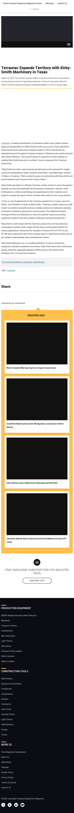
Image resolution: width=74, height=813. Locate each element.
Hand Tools (6, 709)
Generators (6, 704)
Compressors (7, 630)
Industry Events (8, 714)
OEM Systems (7, 724)
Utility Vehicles (7, 656)
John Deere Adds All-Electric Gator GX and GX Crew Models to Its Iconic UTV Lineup (36, 540)
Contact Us (62, 3)
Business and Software (11, 683)
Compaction (6, 688)
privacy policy (62, 85)
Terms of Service (8, 782)
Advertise (50, 3)
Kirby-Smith (47, 146)
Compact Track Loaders (11, 651)
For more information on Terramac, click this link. (23, 262)
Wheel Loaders (7, 661)
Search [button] (30, 9)
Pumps (4, 729)
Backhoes (5, 620)
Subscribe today (37, 580)
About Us (5, 757)
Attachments (6, 678)
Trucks (4, 734)
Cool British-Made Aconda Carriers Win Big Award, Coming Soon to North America (35, 425)
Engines (4, 699)
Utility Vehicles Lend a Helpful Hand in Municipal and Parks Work (32, 483)
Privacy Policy (7, 777)
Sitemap (5, 767)
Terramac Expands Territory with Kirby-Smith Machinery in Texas (36, 70)
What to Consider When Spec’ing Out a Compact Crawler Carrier (31, 368)
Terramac (5, 143)
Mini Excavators (8, 636)
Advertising (6, 762)
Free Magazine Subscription (13, 752)
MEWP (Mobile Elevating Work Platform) (19, 615)
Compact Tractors (9, 625)
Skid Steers (6, 646)
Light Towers (6, 641)
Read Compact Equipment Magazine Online (22, 3)
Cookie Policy (7, 772)
